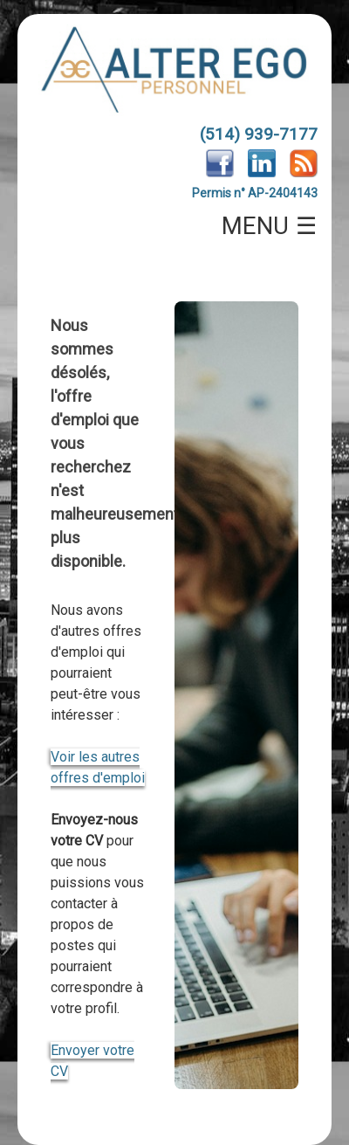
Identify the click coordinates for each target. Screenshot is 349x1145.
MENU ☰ (270, 226)
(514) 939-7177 (259, 134)
